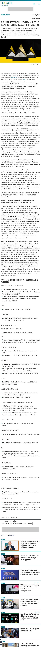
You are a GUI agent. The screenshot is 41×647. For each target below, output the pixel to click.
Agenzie (8, 14)
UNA (23, 80)
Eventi (2, 14)
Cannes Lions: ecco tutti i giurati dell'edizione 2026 (29, 630)
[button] (39, 4)
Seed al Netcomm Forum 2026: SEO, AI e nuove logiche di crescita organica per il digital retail (29, 617)
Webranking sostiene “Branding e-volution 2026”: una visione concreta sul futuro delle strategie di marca (29, 588)
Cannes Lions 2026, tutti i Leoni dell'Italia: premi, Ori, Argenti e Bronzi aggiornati (29, 558)
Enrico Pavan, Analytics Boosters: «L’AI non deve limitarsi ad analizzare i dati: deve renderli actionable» (30, 602)
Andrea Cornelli (8, 521)
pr (16, 521)
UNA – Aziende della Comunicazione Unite (17, 523)
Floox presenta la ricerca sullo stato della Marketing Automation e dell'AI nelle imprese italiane (30, 572)
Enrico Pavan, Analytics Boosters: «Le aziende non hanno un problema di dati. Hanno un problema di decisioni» (30, 544)
